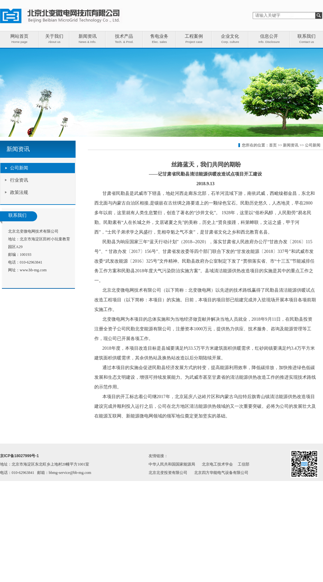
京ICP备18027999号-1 (19, 456)
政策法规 (19, 192)
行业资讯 (19, 180)
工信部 (243, 464)
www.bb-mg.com (33, 270)
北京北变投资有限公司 (168, 472)
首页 (273, 145)
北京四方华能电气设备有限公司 (221, 472)
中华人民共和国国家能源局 (172, 464)
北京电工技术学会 (217, 464)
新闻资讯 (290, 145)
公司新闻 (19, 168)
